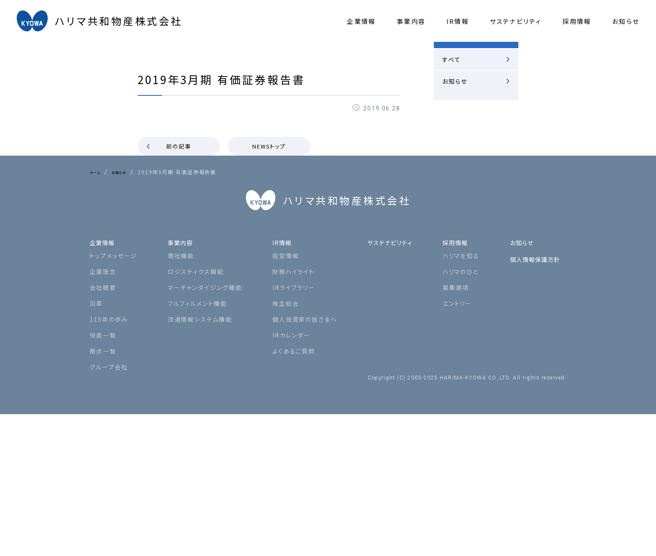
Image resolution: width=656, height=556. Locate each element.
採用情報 (454, 381)
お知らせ (129, 171)
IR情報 (277, 381)
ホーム (98, 171)
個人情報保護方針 (533, 397)
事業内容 (179, 381)
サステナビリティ (385, 381)
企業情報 (105, 381)
